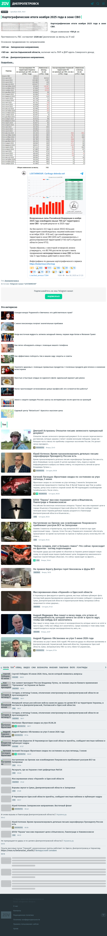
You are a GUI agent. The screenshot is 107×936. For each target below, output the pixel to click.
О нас (15, 906)
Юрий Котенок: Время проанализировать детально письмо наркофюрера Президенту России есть (65, 454)
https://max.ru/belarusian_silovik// (29, 850)
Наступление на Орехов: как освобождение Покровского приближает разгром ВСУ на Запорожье (65, 524)
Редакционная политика (23, 915)
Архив (15, 929)
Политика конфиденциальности (26, 920)
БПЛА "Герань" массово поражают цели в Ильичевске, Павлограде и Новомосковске (63, 501)
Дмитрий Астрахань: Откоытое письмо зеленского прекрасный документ (68, 431)
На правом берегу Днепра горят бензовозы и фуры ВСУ (64, 569)
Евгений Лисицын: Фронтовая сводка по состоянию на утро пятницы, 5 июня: (66, 478)
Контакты (17, 911)
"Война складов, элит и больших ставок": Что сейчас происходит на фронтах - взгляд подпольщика (69, 547)
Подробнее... (7, 62)
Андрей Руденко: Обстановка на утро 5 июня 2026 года (63, 638)
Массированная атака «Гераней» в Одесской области (62, 592)
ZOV (6, 915)
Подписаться (54, 296)
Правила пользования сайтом (25, 924)
